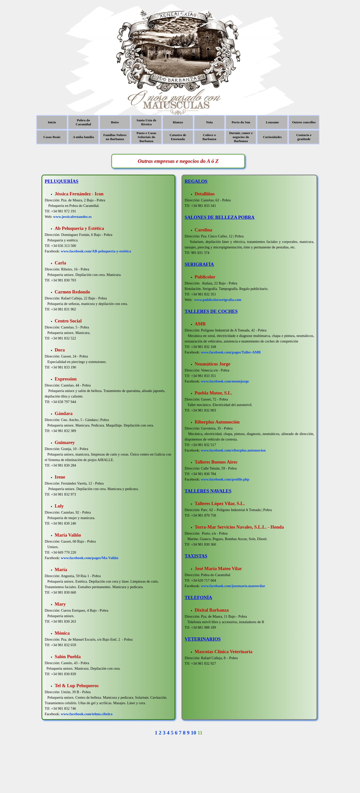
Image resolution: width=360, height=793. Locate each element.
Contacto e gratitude (304, 137)
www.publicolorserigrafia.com (217, 300)
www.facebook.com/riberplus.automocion (233, 450)
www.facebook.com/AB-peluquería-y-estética (96, 251)
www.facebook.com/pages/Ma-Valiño (89, 558)
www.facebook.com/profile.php (225, 479)
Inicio (52, 122)
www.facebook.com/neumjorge (225, 381)
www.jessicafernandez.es (72, 217)
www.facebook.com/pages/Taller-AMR (231, 352)
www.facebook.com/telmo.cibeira (86, 714)
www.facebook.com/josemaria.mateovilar (233, 586)
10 (193, 733)
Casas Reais (52, 137)
